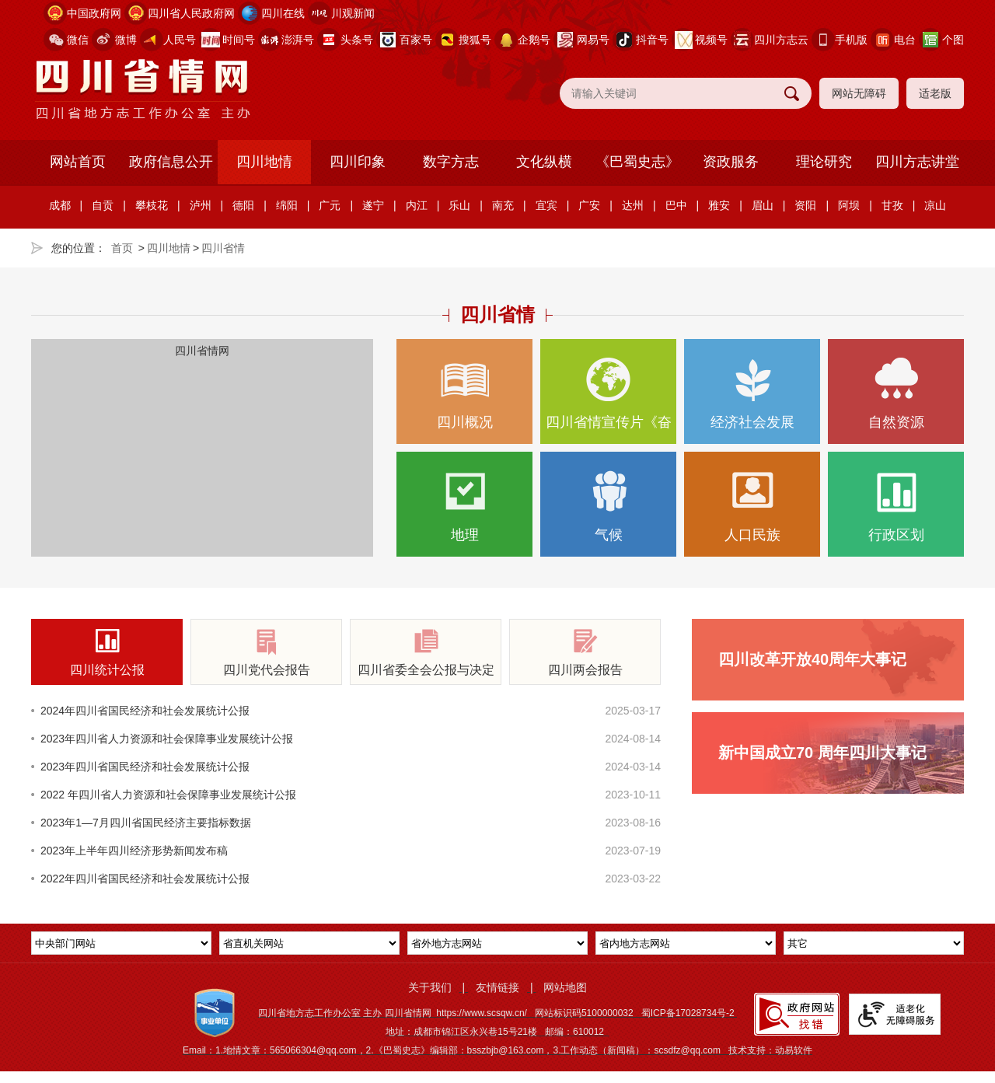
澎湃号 (297, 39)
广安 (589, 205)
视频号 (711, 39)
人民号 (179, 39)
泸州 (200, 205)
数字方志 (451, 161)
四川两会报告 (585, 652)
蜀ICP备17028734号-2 (688, 1013)
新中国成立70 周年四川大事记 (822, 752)
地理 (464, 506)
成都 (60, 205)
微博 (126, 39)
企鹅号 (534, 39)
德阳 (243, 205)
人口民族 (752, 506)
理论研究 (824, 161)
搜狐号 (475, 39)
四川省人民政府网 (191, 13)
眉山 (762, 205)
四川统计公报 (107, 652)
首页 (122, 248)
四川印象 (358, 161)
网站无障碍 (859, 93)
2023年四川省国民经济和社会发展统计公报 (145, 766)
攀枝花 (151, 205)
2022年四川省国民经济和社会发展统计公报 (145, 878)
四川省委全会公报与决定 (426, 652)
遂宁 (373, 205)
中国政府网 (94, 13)
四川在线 (283, 13)
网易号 (593, 39)
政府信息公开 (171, 161)
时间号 (238, 39)
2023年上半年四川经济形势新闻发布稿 (134, 850)
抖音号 (652, 39)
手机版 (851, 39)
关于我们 (430, 987)
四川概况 (464, 394)
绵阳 (287, 205)
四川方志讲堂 (917, 161)
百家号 (416, 39)
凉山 (935, 205)
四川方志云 (781, 39)
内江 (417, 205)
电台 (905, 39)
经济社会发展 (752, 394)
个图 (953, 39)
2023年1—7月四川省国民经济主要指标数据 (145, 822)
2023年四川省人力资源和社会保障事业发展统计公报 (166, 738)
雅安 (719, 205)
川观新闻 (353, 13)
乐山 (459, 205)
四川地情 (264, 161)
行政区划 (896, 506)
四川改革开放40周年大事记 (812, 659)
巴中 (676, 205)
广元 (329, 205)
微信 (78, 39)
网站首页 (78, 161)
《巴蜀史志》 (637, 161)
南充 (503, 205)
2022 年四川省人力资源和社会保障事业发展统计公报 (168, 794)
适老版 (935, 93)
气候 (608, 506)
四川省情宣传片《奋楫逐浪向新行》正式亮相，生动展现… (608, 401)
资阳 (805, 205)
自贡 (102, 205)
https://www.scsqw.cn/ (481, 1013)
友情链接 (497, 987)
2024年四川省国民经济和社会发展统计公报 (145, 710)
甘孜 (892, 205)
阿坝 (849, 205)
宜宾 (546, 205)
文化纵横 (544, 161)
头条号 (356, 39)
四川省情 (223, 248)
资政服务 (731, 161)
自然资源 (896, 394)
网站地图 (565, 987)
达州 (633, 205)
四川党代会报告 (266, 652)
